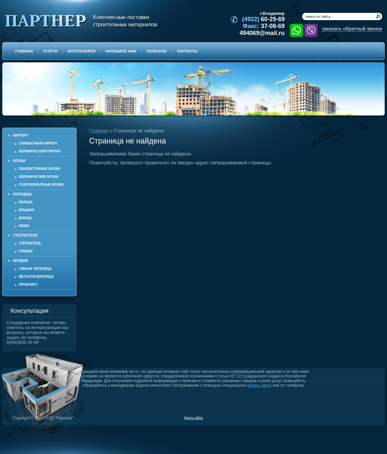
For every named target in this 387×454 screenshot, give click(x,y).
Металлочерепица (36, 276)
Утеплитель (30, 243)
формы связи (259, 385)
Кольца (26, 202)
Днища (25, 218)
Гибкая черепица (35, 269)
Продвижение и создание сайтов (366, 417)
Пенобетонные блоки (39, 169)
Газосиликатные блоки (41, 184)
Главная (98, 130)
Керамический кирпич (40, 151)
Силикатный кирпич (38, 143)
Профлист (28, 284)
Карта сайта (193, 418)
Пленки (25, 251)
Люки (24, 226)
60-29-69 (263, 19)
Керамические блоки (38, 176)
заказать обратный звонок (352, 28)
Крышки (26, 210)
